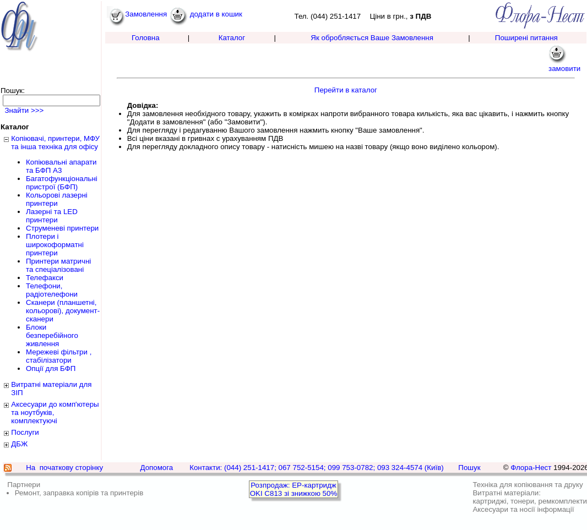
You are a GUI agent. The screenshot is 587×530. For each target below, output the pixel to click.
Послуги (25, 432)
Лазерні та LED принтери (52, 215)
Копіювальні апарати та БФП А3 (61, 166)
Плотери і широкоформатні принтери (55, 244)
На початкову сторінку (64, 467)
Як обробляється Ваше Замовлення (372, 38)
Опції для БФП (50, 368)
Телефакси (44, 278)
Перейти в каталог (345, 90)
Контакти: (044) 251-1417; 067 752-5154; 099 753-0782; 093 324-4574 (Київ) (316, 467)
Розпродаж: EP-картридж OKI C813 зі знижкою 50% (294, 489)
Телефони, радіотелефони (52, 290)
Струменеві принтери (62, 228)
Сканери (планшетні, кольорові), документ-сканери (63, 310)
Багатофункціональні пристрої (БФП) (61, 182)
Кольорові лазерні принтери (57, 199)
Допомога (156, 467)
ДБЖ (19, 444)
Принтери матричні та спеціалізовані (58, 265)
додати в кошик (206, 14)
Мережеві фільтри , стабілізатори (58, 356)
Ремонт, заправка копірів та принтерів (79, 493)
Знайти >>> (23, 110)
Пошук (469, 467)
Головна (146, 38)
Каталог (232, 38)
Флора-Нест (530, 467)
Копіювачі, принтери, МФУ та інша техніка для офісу (55, 142)
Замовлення (137, 14)
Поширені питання (526, 38)
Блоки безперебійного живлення (52, 335)
